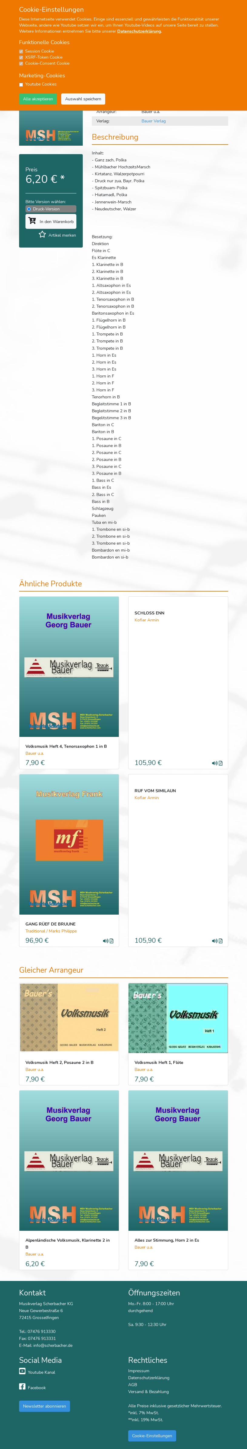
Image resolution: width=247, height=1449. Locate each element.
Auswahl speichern (83, 99)
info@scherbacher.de (52, 1345)
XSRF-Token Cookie (43, 57)
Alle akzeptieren (38, 99)
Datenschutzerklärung (139, 31)
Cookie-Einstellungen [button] (152, 1436)
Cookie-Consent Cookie (47, 63)
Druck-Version (46, 209)
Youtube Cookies (41, 84)
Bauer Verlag (154, 121)
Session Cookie (39, 51)
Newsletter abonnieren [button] (44, 1406)
